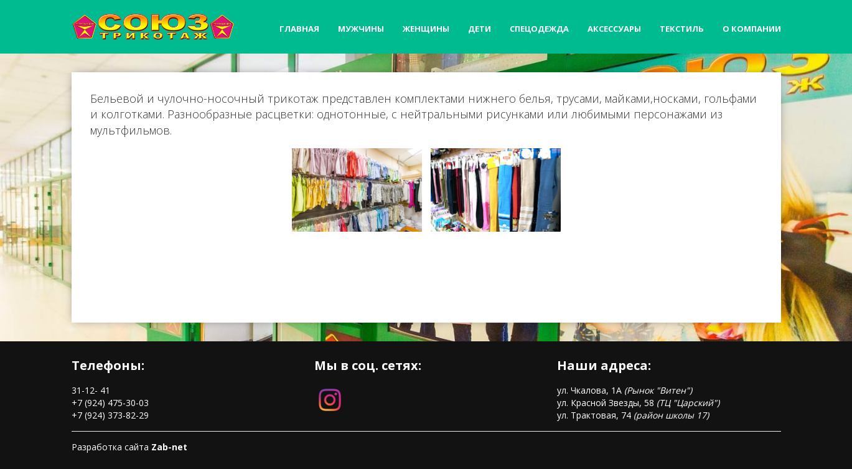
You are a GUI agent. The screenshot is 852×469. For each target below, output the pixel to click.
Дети (479, 28)
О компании (752, 28)
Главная (299, 28)
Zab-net (169, 447)
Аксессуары (614, 28)
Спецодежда (539, 28)
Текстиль (682, 28)
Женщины (426, 28)
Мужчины (361, 28)
